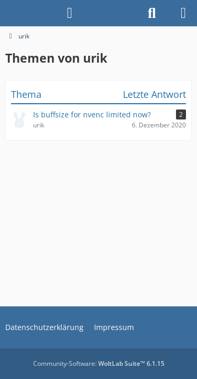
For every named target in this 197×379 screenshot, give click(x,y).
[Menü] (183, 13)
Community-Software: (98, 363)
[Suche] (151, 13)
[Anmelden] (69, 13)
